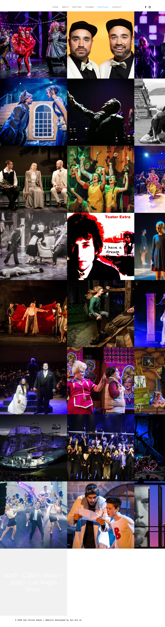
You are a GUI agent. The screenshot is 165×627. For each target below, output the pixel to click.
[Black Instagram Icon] (149, 7)
